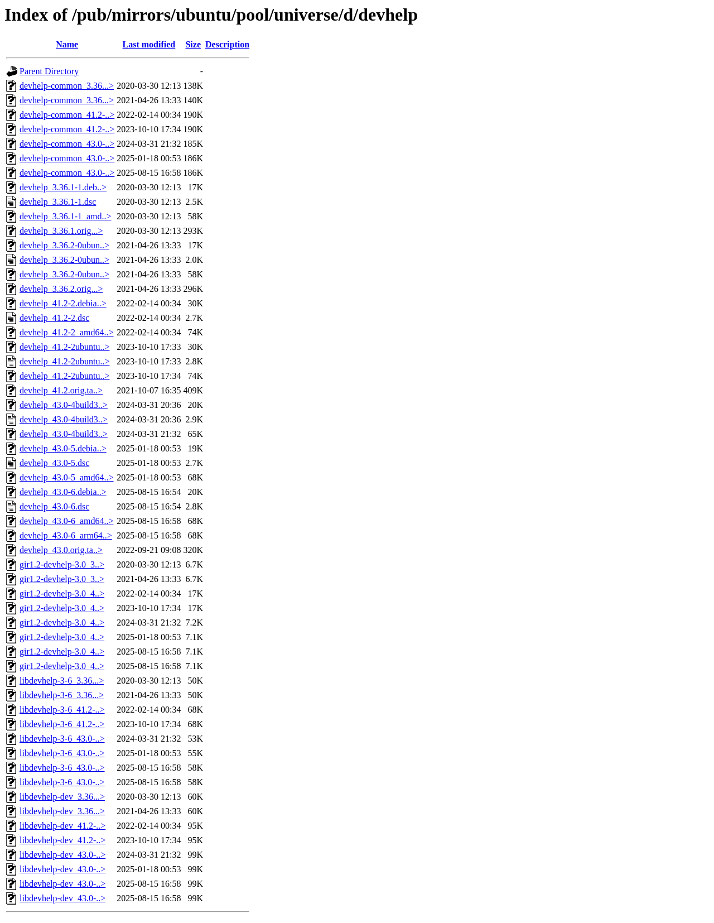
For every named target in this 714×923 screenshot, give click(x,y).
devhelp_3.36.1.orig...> (61, 230)
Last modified (149, 44)
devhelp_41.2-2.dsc (54, 318)
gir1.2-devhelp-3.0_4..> (62, 593)
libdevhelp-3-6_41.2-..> (62, 709)
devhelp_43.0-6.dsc (54, 506)
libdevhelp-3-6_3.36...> (62, 680)
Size (193, 44)
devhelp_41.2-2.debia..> (63, 303)
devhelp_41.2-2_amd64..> (67, 332)
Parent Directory (49, 71)
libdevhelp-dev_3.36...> (62, 796)
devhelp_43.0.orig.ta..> (61, 550)
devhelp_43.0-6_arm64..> (66, 535)
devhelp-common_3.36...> (67, 85)
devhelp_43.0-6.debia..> (63, 492)
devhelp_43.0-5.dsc (54, 463)
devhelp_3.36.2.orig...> (61, 289)
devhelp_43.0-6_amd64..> (67, 521)
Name (67, 44)
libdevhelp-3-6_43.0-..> (62, 738)
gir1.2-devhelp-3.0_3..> (62, 564)
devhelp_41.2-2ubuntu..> (64, 347)
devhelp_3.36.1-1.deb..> (63, 187)
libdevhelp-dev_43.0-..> (62, 854)
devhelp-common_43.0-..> (67, 143)
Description (227, 44)
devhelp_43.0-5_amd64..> (67, 477)
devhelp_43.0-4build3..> (64, 405)
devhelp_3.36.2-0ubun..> (64, 245)
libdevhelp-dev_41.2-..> (62, 825)
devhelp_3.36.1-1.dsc (58, 201)
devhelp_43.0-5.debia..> (63, 448)
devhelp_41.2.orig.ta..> (61, 390)
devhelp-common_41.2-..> (67, 114)
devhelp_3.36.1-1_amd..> (66, 216)
